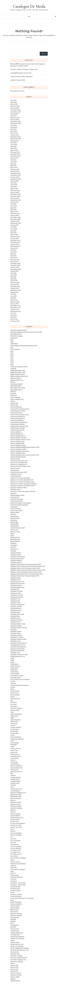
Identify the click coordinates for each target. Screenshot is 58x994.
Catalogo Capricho (16, 562)
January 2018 (14, 238)
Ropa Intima (14, 911)
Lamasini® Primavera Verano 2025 (20, 73)
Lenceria (13, 785)
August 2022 (14, 140)
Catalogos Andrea (15, 631)
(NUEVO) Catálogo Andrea (18, 330)
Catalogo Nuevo (15, 618)
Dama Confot (14, 693)
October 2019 (14, 198)
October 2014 (14, 309)
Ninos (12, 829)
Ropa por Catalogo (16, 913)
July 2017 (13, 250)
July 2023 (13, 125)
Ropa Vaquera (14, 917)
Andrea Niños (14, 526)
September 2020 (15, 179)
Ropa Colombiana (15, 902)
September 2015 (15, 290)
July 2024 (13, 115)
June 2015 (13, 296)
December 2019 (15, 194)
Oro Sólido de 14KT (16, 854)
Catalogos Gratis (15, 641)
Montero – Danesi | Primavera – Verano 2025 (24, 69)
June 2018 (13, 229)
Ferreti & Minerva (15, 737)
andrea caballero (15, 432)
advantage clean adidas (17, 388)
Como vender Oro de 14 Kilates (20, 679)
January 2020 (14, 192)
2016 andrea (14, 343)
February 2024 (15, 117)
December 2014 (15, 305)
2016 (11, 342)
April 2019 (13, 210)
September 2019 (15, 200)
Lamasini (13, 775)
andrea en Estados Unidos (18, 487)
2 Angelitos (13, 338)
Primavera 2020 (15, 886)
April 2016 (13, 279)
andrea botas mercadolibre (18, 422)
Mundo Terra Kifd (15, 825)
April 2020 (13, 187)
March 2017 (14, 258)
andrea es (13, 493)
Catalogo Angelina (16, 560)
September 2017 (15, 246)
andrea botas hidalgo (17, 420)
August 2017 (14, 248)
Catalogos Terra (15, 652)
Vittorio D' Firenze (15, 975)
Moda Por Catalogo (16, 808)
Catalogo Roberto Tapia (17, 624)
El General (13, 706)
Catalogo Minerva (15, 608)
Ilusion (12, 746)
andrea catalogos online (17, 453)
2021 (11, 357)
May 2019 (13, 208)
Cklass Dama (14, 668)
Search (44, 53)
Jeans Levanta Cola (16, 768)
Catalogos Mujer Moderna (18, 643)
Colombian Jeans (15, 677)
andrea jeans (14, 516)
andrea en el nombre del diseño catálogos (23, 484)
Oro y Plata (13, 856)
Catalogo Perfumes (16, 620)
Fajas (11, 712)
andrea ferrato (14, 497)
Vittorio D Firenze (15, 973)
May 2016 (13, 277)
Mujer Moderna (15, 815)
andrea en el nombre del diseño (20, 478)
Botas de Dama (15, 537)
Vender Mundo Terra (16, 944)
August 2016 (14, 271)
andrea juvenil (14, 518)
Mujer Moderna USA (16, 817)
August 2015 (14, 292)
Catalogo (13, 551)
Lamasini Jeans (14, 783)
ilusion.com (13, 752)
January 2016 (14, 284)
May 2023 (13, 129)
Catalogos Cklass (15, 633)
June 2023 (13, 127)
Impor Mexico (14, 758)
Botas (12, 535)
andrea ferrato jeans (16, 499)
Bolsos (12, 533)
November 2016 (15, 265)
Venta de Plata (15, 954)
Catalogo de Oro (15, 579)
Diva (11, 700)
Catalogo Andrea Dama (17, 556)
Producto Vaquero (16, 894)
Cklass (12, 658)
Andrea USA (14, 530)
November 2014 (15, 307)
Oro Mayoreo (14, 844)
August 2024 (14, 114)
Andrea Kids (14, 522)
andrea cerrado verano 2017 (19, 461)
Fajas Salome (14, 716)
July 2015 (13, 294)
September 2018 (15, 223)
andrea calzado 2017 (16, 434)
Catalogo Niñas (15, 612)
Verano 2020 (14, 969)
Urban (12, 940)
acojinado (13, 368)
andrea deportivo (15, 476)
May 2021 (13, 163)
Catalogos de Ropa (16, 635)
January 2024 (14, 119)
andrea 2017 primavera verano (19, 409)
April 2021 (13, 165)
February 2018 (15, 236)
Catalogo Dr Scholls (16, 591)
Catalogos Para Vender (17, 649)
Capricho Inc (14, 549)
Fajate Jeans (14, 721)
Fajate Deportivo (15, 720)
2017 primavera (15, 349)
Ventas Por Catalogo (16, 961)
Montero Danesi (15, 814)
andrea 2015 (14, 403)
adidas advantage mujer (17, 372)
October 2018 (14, 221)
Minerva (12, 800)
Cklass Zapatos (15, 673)
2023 (12, 361)
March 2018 (14, 234)
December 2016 (15, 263)
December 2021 (15, 154)
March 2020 (14, 188)
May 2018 (13, 231)
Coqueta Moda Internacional (19, 685)
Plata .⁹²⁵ (13, 873)
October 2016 (14, 267)
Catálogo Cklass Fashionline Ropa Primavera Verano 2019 (27, 570)
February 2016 (14, 282)
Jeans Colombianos (16, 766)
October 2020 (14, 177)
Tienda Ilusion (14, 931)
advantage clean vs (16, 390)
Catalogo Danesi (15, 578)
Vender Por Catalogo (16, 946)
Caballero (13, 543)
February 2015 (14, 302)
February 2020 (15, 190)
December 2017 (15, 240)
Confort (12, 681)
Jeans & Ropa (14, 764)
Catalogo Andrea (15, 555)
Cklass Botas (14, 664)
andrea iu (13, 514)
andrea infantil (14, 512)
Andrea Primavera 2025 (17, 80)
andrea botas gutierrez (17, 418)
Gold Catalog (14, 743)
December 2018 (15, 217)
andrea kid (13, 520)
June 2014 (13, 315)
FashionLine (14, 723)
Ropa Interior (14, 910)
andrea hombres (15, 508)
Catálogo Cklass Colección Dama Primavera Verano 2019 (27, 566)
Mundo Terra (14, 821)
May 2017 (13, 254)
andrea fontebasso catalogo (19, 505)
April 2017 (13, 256)
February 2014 (15, 321)
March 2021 (14, 167)
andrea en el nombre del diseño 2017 (22, 480)
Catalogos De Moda (29, 6)
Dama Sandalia (15, 695)
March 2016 (13, 281)
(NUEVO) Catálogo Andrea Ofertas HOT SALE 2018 (26, 332)
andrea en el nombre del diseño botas (22, 482)
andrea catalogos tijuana (18, 457)
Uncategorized (15, 934)
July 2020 (13, 183)
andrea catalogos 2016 (17, 443)
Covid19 (12, 687)
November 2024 (15, 112)
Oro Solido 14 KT (15, 850)
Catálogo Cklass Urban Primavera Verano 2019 (24, 576)
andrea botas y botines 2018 (19, 426)
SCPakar (13, 921)
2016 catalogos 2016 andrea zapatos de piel (23, 345)
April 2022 (13, 148)
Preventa (13, 879)
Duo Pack (13, 704)
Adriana (12, 382)
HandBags (13, 744)
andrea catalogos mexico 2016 (19, 451)
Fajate (12, 718)
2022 (12, 359)
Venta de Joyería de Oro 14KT (19, 950)
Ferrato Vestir (14, 733)
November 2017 (15, 242)
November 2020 (15, 175)
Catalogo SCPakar (16, 626)
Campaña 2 (13, 545)
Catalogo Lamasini (16, 606)
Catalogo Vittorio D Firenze (18, 627)
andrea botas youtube (17, 430)
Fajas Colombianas (16, 714)
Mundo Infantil (15, 819)
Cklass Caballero (15, 666)
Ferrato (12, 725)
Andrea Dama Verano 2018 (18, 472)
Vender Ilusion (14, 942)
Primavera (13, 881)
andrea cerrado (15, 459)
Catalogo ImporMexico (17, 604)
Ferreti (12, 735)
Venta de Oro (14, 952)
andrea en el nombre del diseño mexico (22, 485)
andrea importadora (16, 510)
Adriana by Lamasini (16, 384)
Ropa (12, 900)
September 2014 (15, 311)
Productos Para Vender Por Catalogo (22, 898)
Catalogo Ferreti (15, 599)
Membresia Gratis (15, 796)
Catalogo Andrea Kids (17, 558)
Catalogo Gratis (15, 601)
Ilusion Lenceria (15, 748)
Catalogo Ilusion (15, 602)
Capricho (13, 547)
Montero (13, 810)
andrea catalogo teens (17, 441)
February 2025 (15, 106)
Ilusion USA (13, 750)
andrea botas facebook (17, 416)
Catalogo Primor (15, 622)
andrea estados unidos (17, 495)
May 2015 (13, 298)
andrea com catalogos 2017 (18, 464)
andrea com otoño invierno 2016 (20, 466)
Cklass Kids (13, 670)
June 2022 (13, 144)
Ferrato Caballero (15, 727)
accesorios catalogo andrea (18, 366)
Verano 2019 (14, 967)
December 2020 (15, 173)
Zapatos (12, 979)
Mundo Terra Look (16, 827)
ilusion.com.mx (15, 754)
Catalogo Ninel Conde (17, 614)
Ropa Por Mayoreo (16, 915)
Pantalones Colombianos (18, 863)
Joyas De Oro (14, 769)
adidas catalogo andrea (17, 374)
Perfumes (13, 867)
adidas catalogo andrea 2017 (19, 376)
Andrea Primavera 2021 (17, 528)
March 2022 (14, 150)
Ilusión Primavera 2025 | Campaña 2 (21, 76)
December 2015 (15, 286)
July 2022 (13, 142)
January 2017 (14, 261)
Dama (12, 689)
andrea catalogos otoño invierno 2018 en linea (24, 455)
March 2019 (14, 211)
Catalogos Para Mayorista (18, 647)
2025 (12, 365)
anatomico (13, 395)
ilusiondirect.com (15, 756)
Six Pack (13, 927)
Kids (11, 773)
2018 (11, 351)
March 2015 (13, 300)
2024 (12, 363)
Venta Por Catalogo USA (18, 959)
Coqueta (13, 683)
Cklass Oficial (14, 672)
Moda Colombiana (16, 806)
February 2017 (14, 259)
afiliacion (13, 391)
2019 (11, 353)
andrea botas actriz (16, 413)
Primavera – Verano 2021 (18, 885)
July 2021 (13, 160)
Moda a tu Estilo (15, 804)
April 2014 (13, 317)
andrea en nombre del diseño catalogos (22, 491)
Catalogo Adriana (15, 553)
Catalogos (13, 629)
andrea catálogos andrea (18, 445)
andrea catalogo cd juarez (18, 437)
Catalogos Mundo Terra (17, 645)
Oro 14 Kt (13, 839)
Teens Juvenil (14, 929)
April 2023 (13, 131)
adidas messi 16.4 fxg (16, 380)
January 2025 (14, 108)
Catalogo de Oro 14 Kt (17, 581)
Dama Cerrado (14, 691)
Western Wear (14, 977)
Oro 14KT (13, 842)
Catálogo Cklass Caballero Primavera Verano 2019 (25, 564)
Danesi (12, 697)
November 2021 (15, 156)
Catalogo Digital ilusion (17, 587)
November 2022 (15, 137)
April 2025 (13, 102)
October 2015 (14, 288)
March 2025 (14, 104)
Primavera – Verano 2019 (18, 883)
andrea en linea (15, 489)
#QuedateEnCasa (15, 334)
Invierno (13, 760)
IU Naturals (13, 762)
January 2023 (14, 135)
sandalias (13, 919)
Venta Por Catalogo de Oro (18, 957)
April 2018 (13, 233)
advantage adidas (15, 386)
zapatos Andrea (15, 981)
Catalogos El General (16, 637)
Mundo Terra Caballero (17, 823)
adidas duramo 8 (15, 378)
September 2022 (15, 139)
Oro (11, 837)
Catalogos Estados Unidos (18, 639)
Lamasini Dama (15, 779)
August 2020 (14, 181)
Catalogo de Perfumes (17, 583)
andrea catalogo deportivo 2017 (20, 439)
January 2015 (14, 304)
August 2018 (14, 225)
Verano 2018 (14, 965)
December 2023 (15, 121)
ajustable (13, 393)
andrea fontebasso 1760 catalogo (20, 503)
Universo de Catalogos (17, 936)
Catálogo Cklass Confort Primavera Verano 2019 (25, 568)
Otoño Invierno (15, 862)
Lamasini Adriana (15, 777)
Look (11, 787)
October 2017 (14, 244)
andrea (12, 401)
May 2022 (13, 146)
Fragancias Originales (16, 739)
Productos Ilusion (15, 896)
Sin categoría (14, 925)
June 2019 (13, 206)
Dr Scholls (13, 702)
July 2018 (13, 227)
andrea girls (14, 507)
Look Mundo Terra (16, 789)
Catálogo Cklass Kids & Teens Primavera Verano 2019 (26, 574)
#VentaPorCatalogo (16, 336)
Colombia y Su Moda (16, 675)
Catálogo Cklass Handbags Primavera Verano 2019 (25, 572)
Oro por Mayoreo (15, 848)
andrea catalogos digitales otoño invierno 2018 (24, 447)
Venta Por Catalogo (16, 956)
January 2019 (14, 215)
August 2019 (14, 202)
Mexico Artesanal (15, 798)
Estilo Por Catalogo (16, 708)
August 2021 (14, 158)
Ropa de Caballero (16, 904)
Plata (12, 871)
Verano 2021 (14, 971)
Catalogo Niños (15, 616)
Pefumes (13, 865)
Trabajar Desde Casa (16, 933)
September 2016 (15, 269)
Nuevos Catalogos (16, 833)
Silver (12, 923)
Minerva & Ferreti (15, 802)
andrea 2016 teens (16, 407)
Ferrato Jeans (14, 729)
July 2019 (13, 204)
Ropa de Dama (15, 906)
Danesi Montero (15, 698)
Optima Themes (17, 991)
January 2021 (14, 171)
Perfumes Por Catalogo (17, 869)
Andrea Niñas (14, 524)
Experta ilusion (15, 710)
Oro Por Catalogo (15, 846)
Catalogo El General (16, 595)
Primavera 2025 (15, 890)
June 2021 (13, 162)
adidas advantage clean (17, 370)
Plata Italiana (14, 875)
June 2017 (13, 252)
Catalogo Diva (14, 589)
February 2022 (15, 152)
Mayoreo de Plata (15, 794)
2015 (11, 340)
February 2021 (14, 169)
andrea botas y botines (17, 424)
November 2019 (15, 196)
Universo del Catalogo (17, 938)
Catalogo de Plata (16, 585)
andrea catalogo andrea (17, 436)
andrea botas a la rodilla (17, 411)
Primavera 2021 (15, 888)
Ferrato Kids (14, 731)
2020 (12, 355)
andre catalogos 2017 (17, 399)
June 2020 (13, 185)
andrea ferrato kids (16, 501)
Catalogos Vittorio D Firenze (19, 654)
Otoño (12, 860)
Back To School (15, 532)
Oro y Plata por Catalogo (18, 858)
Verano (12, 963)
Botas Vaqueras (15, 539)
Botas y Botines (15, 541)
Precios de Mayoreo (16, 877)
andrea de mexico (16, 474)
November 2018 (15, 219)
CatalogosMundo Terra (17, 656)
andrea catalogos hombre (18, 449)
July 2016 (13, 273)
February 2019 (14, 213)
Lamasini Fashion (15, 781)
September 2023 (15, 123)
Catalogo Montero (16, 610)
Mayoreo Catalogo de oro (18, 792)
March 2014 (14, 319)
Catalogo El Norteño (16, 597)
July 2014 (13, 313)
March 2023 (14, 133)
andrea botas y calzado (17, 428)
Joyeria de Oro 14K (16, 771)
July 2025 (13, 100)
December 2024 (15, 110)
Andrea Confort (15, 468)
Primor (12, 892)
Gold (11, 741)
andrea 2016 (14, 405)
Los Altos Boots (15, 791)
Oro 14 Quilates (15, 840)
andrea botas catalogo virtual (19, 414)
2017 (11, 347)
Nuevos (12, 831)
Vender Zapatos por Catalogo (19, 948)
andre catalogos (15, 397)
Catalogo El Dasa (15, 593)
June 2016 (13, 275)
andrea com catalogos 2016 (18, 462)
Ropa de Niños (14, 908)
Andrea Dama (14, 470)
